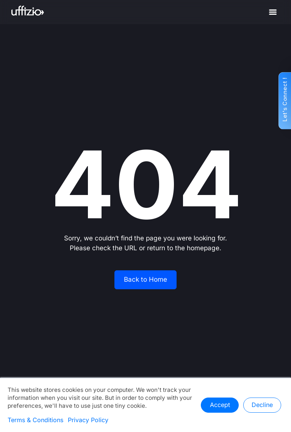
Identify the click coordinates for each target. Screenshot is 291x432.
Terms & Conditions (35, 420)
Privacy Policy (88, 420)
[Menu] (273, 12)
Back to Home (145, 279)
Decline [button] (262, 405)
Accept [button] (220, 405)
